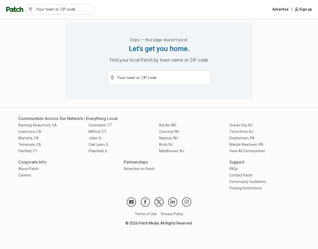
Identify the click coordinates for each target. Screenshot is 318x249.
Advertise (280, 9)
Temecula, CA (29, 144)
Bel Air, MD (167, 125)
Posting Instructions (245, 188)
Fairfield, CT (27, 151)
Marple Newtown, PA (246, 144)
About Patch (28, 169)
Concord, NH (169, 132)
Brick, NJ (166, 144)
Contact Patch (241, 175)
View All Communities (247, 151)
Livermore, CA (29, 132)
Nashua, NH (168, 138)
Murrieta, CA (28, 138)
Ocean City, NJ (241, 125)
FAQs (233, 169)
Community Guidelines (247, 182)
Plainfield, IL (98, 151)
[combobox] (62, 9)
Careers (24, 175)
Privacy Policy (172, 214)
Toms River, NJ (241, 132)
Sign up (303, 9)
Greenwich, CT (100, 125)
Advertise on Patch (139, 169)
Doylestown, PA (242, 138)
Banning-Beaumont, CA (37, 125)
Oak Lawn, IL (99, 144)
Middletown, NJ (171, 151)
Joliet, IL (95, 138)
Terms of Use (146, 214)
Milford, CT (97, 132)
